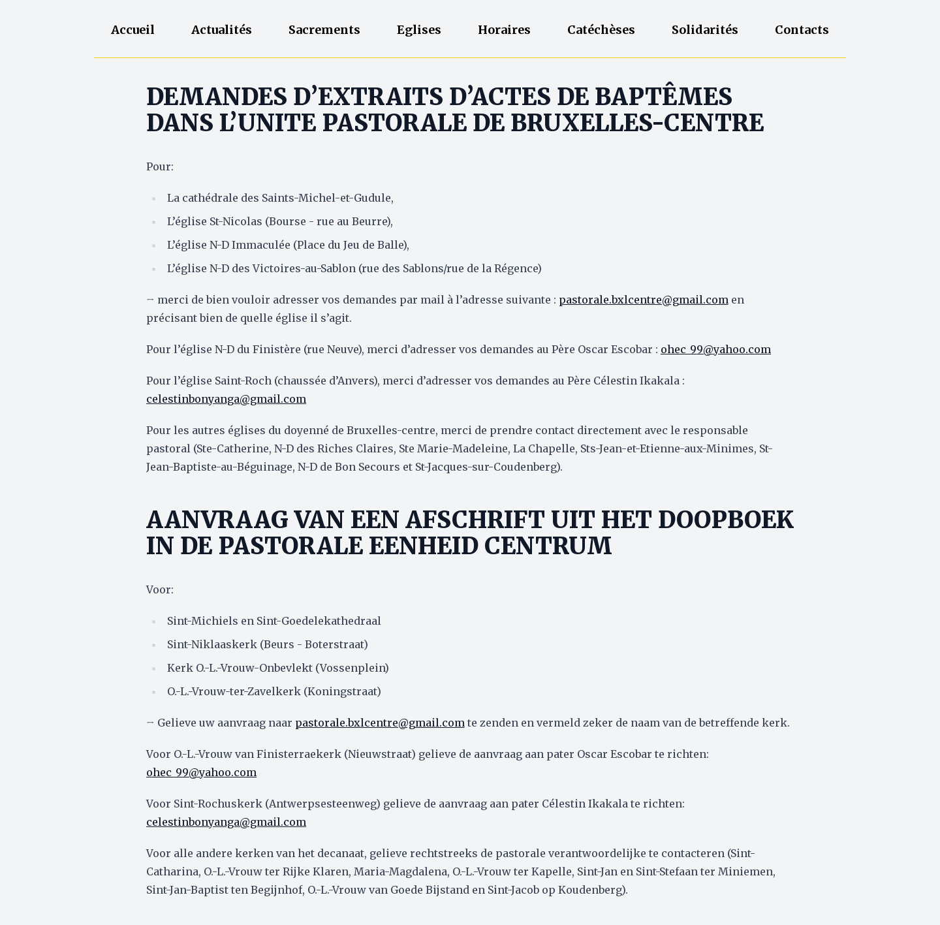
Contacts (802, 29)
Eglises (419, 29)
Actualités (221, 29)
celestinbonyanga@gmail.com (226, 398)
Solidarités (705, 29)
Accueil (133, 29)
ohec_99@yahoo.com (716, 349)
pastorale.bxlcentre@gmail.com (643, 299)
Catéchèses (601, 29)
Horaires (504, 29)
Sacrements (324, 29)
